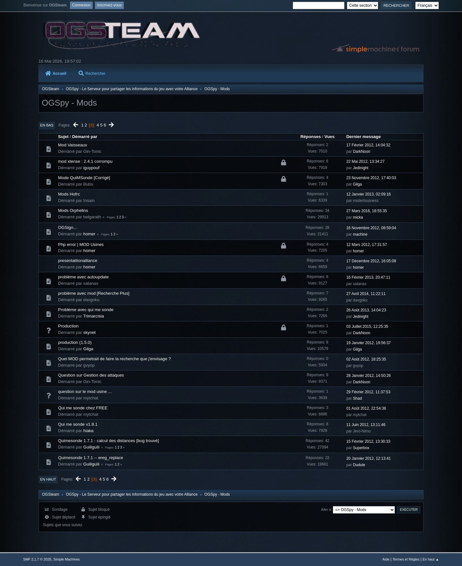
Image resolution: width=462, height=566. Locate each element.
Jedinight (360, 168)
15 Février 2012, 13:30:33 (368, 441)
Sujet (63, 136)
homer (89, 233)
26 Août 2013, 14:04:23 (366, 310)
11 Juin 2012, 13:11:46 (365, 424)
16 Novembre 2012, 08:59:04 (371, 228)
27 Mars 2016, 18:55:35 (366, 211)
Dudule (359, 465)
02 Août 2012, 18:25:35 (366, 359)
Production (68, 326)
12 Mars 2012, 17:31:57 (366, 244)
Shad (357, 398)
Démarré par (85, 136)
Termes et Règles (405, 559)
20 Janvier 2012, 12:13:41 (368, 458)
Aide (385, 559)
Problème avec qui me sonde (86, 309)
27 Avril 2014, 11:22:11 (365, 294)
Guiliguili (91, 447)
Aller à (326, 509)
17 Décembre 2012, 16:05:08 (371, 261)
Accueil (55, 73)
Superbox (361, 448)
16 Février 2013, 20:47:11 (368, 277)
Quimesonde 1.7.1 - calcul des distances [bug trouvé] (108, 440)
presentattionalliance (77, 260)
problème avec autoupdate (83, 276)
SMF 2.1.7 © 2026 (37, 559)
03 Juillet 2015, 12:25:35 (367, 326)
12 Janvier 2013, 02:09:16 (368, 194)
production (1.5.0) (74, 342)
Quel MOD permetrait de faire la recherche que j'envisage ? (114, 358)
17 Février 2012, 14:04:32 (368, 145)
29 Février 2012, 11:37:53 (368, 392)
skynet (89, 332)
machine (360, 234)
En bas (47, 125)
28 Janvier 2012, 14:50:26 (368, 375)
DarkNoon (361, 151)
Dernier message (363, 136)
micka (358, 217)
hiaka (88, 430)
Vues (329, 136)
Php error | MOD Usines (81, 244)
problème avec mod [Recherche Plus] (93, 293)
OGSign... (67, 227)
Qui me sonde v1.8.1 (78, 424)
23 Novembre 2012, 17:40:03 (371, 178)
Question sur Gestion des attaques (91, 375)
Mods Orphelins (73, 210)
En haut (48, 479)
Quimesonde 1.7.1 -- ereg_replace (90, 457)
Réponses (310, 136)
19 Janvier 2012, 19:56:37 (368, 343)
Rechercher (92, 73)
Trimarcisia (93, 316)
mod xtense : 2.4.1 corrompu (85, 161)
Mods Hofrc (69, 194)
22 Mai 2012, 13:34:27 (365, 161)
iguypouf (91, 167)
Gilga (357, 184)
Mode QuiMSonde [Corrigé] (84, 177)
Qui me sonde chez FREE (82, 407)
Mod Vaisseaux (72, 145)
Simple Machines (66, 559)
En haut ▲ (431, 559)
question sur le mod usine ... (85, 391)
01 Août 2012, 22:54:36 (366, 408)
